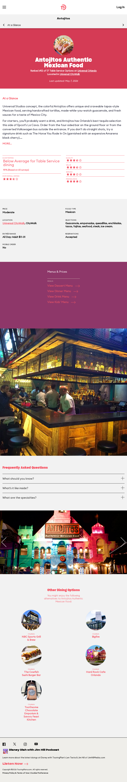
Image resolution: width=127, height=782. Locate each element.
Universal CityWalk (70, 74)
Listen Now (16, 764)
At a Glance (14, 25)
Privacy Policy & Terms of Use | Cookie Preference (25, 773)
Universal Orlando (87, 70)
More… (7, 143)
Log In (120, 7)
